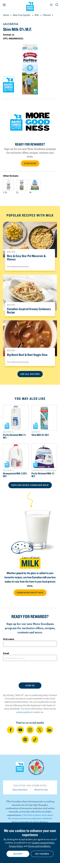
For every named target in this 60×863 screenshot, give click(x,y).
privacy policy (23, 712)
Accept (18, 854)
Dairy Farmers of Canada (30, 6)
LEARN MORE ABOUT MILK (30, 592)
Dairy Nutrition (20, 789)
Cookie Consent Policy (43, 842)
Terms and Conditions (39, 846)
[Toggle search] (57, 5)
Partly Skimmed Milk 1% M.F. (14, 436)
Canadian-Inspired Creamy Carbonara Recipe (29, 310)
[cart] (51, 5)
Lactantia (10, 23)
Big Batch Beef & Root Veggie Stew (27, 355)
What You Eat (41, 789)
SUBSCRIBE (30, 163)
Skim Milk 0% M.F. (40, 435)
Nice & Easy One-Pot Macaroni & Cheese (26, 257)
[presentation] (30, 671)
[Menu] (4, 5)
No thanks (42, 854)
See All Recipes (30, 374)
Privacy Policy (16, 846)
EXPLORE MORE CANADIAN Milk (30, 485)
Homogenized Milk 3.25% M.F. (15, 475)
